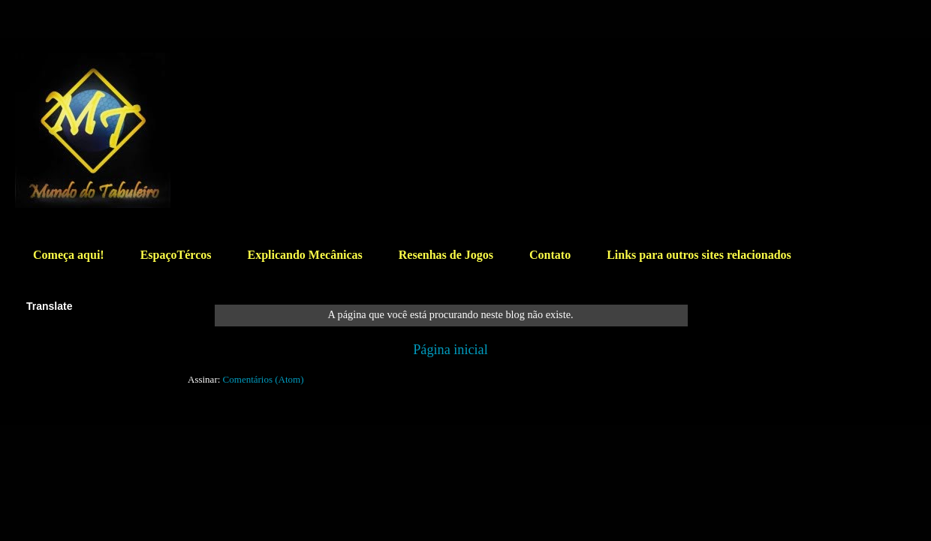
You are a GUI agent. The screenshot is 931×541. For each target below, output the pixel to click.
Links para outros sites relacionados (699, 254)
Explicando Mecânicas (304, 254)
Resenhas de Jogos (446, 254)
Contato (550, 254)
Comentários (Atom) (263, 379)
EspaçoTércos (176, 254)
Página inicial (450, 349)
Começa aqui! (68, 254)
